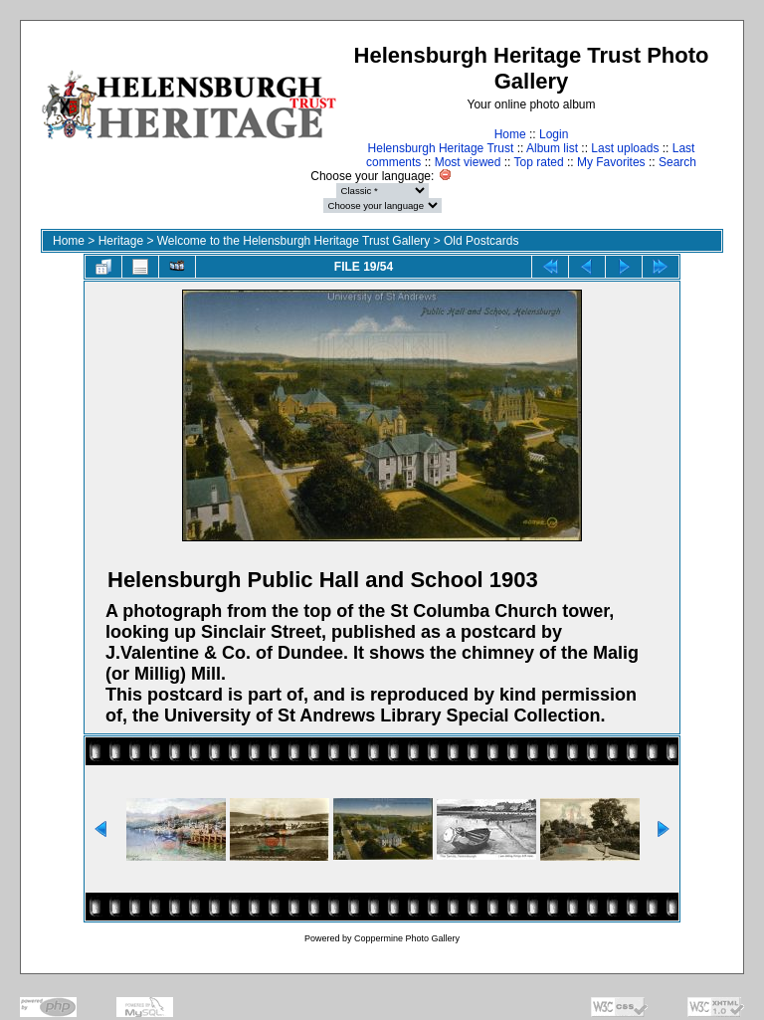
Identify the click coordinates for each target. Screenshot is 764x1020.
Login (553, 134)
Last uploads (625, 148)
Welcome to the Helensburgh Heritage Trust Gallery (294, 241)
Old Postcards (481, 241)
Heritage (120, 241)
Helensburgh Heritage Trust (441, 148)
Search (677, 162)
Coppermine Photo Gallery (407, 938)
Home (510, 134)
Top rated (539, 162)
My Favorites (611, 162)
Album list (552, 148)
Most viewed (468, 162)
